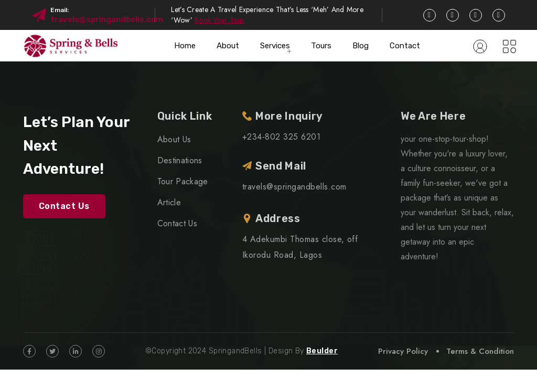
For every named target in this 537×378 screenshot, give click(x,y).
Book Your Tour (219, 20)
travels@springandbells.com (106, 19)
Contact (405, 45)
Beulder (322, 350)
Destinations (179, 160)
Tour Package (182, 181)
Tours (321, 45)
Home (185, 45)
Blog (360, 45)
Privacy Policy (403, 351)
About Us (174, 139)
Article (169, 202)
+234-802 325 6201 (281, 137)
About (228, 45)
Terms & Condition (480, 351)
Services (275, 45)
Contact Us (64, 206)
